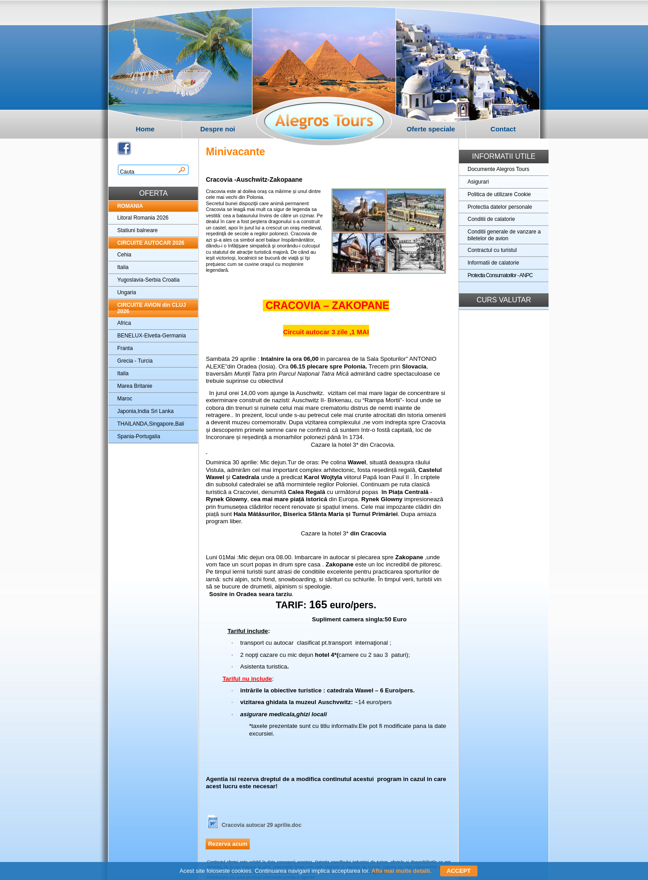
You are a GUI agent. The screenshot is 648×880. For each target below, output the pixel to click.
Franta (125, 348)
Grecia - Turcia (135, 361)
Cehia (124, 254)
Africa (124, 323)
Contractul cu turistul (492, 250)
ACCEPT (459, 870)
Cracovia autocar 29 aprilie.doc (261, 825)
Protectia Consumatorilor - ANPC (500, 275)
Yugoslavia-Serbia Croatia (148, 280)
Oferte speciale (430, 129)
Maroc (124, 398)
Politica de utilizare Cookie (499, 194)
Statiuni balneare (137, 230)
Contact (503, 129)
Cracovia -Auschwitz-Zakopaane (254, 179)
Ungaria (126, 292)
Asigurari (478, 182)
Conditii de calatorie (491, 219)
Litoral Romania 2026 (142, 218)
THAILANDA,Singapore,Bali (150, 424)
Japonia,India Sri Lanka (145, 411)
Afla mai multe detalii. (401, 870)
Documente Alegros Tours (498, 169)
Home (145, 129)
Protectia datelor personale (500, 207)
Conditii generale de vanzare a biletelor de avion (504, 235)
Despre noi (217, 129)
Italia (122, 267)
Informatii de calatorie (493, 263)
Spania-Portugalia (138, 436)
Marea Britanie (134, 386)
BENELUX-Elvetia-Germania (151, 335)
